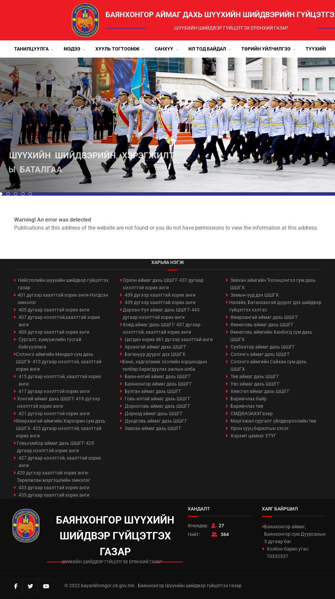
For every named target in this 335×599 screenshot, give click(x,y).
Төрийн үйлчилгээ (266, 49)
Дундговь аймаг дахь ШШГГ (156, 421)
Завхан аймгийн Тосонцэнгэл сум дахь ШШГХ (273, 283)
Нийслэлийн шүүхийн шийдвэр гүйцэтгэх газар (63, 283)
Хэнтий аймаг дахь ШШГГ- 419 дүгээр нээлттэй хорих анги (58, 402)
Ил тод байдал (207, 49)
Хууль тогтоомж (117, 49)
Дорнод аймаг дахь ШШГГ (154, 413)
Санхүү (164, 49)
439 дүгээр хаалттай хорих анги (160, 295)
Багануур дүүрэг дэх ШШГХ (155, 354)
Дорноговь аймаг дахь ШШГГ (157, 406)
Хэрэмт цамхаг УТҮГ (253, 435)
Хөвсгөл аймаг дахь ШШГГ (260, 391)
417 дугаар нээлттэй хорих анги (54, 391)
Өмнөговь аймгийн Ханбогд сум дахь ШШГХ (271, 335)
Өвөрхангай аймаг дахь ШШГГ (264, 317)
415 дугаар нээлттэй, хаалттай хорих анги (60, 380)
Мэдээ (72, 49)
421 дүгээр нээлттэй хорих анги (54, 413)
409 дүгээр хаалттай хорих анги (54, 332)
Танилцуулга (31, 49)
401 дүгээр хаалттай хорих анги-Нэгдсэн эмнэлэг (63, 298)
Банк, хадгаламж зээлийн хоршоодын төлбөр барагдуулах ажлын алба (164, 365)
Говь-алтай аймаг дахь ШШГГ (158, 398)
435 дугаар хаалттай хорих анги (54, 495)
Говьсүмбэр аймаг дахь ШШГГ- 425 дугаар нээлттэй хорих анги (55, 446)
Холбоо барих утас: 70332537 (288, 552)
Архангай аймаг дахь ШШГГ (156, 347)
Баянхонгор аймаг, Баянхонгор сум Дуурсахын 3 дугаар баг (295, 534)
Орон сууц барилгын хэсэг (260, 428)
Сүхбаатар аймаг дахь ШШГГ (263, 347)
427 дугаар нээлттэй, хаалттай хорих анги (60, 461)
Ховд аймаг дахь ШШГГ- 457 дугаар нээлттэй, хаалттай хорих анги (162, 328)
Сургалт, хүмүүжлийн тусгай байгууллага (50, 343)
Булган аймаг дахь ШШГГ (153, 391)
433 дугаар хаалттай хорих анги (54, 487)
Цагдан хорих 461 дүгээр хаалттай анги (169, 339)
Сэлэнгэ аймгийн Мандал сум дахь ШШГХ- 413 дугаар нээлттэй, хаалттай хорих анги (58, 362)
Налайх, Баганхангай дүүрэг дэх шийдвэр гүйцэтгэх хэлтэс (275, 306)
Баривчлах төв (247, 406)
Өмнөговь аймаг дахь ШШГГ (262, 324)
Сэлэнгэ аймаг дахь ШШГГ (260, 354)
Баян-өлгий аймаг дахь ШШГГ (158, 376)
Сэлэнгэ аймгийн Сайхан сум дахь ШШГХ (269, 365)
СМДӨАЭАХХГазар (252, 413)
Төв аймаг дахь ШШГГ (255, 376)
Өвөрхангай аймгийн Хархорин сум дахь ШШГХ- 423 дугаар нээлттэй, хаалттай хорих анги (60, 428)
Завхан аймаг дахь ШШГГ (153, 428)
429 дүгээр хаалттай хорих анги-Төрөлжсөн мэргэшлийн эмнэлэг (53, 476)
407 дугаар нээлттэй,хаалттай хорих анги (59, 320)
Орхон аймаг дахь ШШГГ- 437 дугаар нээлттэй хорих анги (163, 283)
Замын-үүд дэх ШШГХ (255, 295)
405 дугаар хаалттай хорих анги (54, 309)
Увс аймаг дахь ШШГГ (255, 384)
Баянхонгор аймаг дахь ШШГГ (158, 384)
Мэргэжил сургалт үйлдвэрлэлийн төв (273, 421)
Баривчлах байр (249, 398)
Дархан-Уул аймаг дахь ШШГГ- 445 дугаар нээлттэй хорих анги (161, 313)
